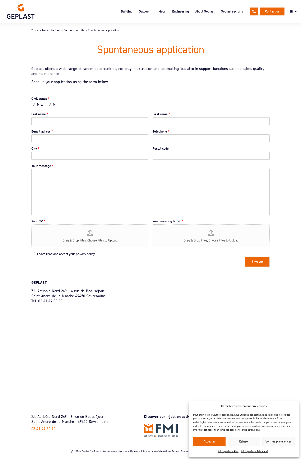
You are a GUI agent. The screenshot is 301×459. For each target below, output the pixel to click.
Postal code (162, 149)
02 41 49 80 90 (254, 11)
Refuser (244, 441)
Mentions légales (128, 451)
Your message (42, 166)
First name (161, 114)
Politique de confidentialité (254, 451)
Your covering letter (168, 221)
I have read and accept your (66, 254)
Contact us (272, 11)
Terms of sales (180, 451)
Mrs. (40, 104)
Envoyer (257, 261)
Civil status (40, 99)
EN (291, 12)
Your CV (38, 221)
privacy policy (85, 254)
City (35, 149)
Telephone (161, 131)
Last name (39, 114)
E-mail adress (42, 131)
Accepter (209, 441)
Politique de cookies (228, 451)
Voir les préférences (278, 441)
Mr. (55, 104)
